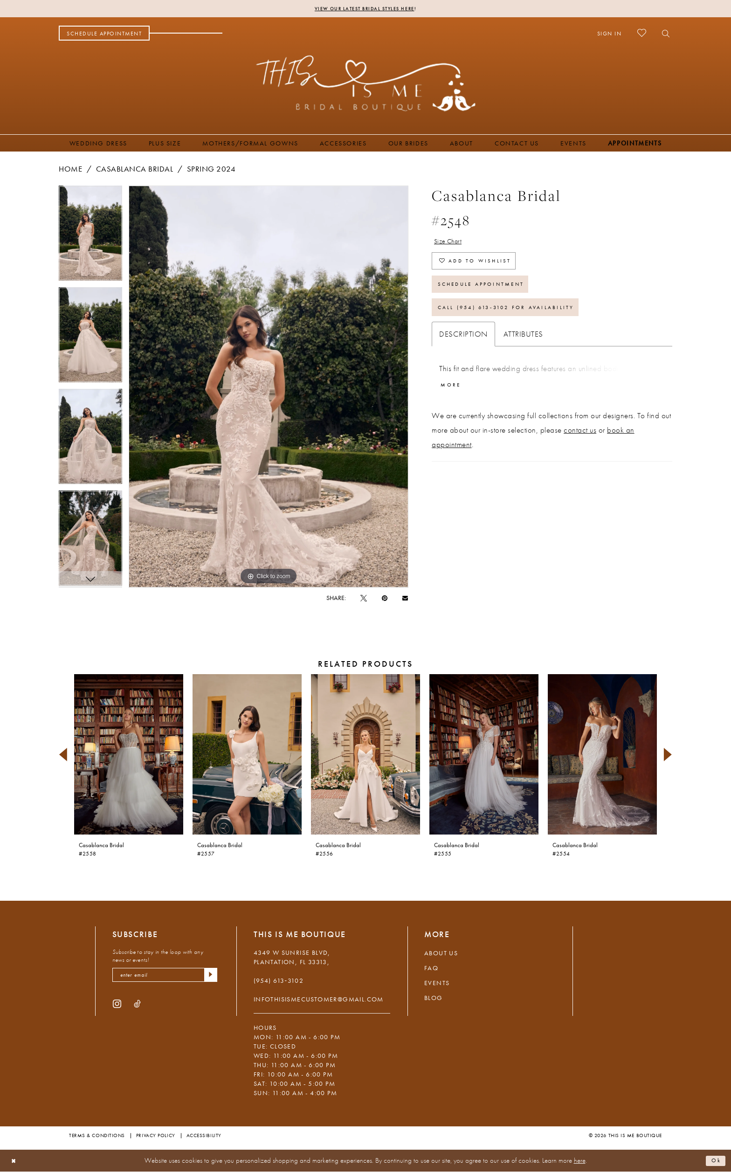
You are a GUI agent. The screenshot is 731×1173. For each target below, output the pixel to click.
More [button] (453, 404)
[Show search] (663, 34)
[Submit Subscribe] (209, 977)
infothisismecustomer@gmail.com (319, 1000)
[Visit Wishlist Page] (641, 34)
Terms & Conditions (97, 1136)
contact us (580, 451)
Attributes (523, 352)
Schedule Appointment (493, 296)
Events (436, 984)
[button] (609, 34)
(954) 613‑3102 (278, 982)
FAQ (431, 969)
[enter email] (164, 977)
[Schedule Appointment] (104, 34)
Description (463, 352)
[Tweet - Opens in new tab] (363, 599)
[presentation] (128, 756)
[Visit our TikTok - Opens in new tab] (137, 1007)
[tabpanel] (90, 238)
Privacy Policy (155, 1136)
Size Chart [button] (451, 244)
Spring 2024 (211, 170)
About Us (441, 954)
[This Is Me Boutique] (365, 84)
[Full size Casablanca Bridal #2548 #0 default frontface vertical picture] (268, 388)
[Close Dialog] (15, 1162)
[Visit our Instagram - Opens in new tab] (117, 1007)
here (580, 1161)
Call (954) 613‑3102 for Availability (523, 324)
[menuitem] (104, 34)
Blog (433, 999)
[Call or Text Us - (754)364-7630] (186, 34)
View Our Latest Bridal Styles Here (364, 9)
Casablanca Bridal (134, 170)
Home (70, 170)
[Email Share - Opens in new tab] (405, 599)
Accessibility (203, 1136)
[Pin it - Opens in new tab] (384, 599)
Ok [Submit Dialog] (715, 1161)
